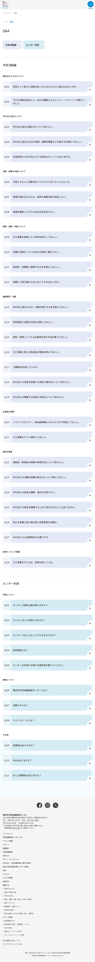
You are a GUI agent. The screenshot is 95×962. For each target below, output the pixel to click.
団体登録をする (9, 921)
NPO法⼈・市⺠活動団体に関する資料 (17, 863)
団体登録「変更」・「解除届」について (17, 924)
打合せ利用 (8, 928)
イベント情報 (8, 841)
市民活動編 (10, 45)
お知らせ (6, 855)
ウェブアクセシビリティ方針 (12, 944)
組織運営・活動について (12, 906)
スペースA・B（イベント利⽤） (15, 935)
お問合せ (6, 881)
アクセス (6, 874)
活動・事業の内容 (10, 892)
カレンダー (17, 828)
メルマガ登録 (8, 877)
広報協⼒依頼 (8, 910)
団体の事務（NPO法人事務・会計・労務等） (19, 913)
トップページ (7, 13)
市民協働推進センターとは (12, 837)
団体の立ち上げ (9, 889)
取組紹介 (6, 848)
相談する (6, 885)
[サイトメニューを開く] (90, 5)
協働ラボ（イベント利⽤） (13, 931)
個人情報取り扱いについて (12, 940)
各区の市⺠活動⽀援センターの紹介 (16, 866)
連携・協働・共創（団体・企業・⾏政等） (18, 899)
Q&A (4, 870)
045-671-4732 (14, 820)
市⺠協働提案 (8, 852)
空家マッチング (9, 903)
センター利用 (32, 45)
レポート (6, 844)
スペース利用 (7, 917)
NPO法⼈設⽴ (8, 896)
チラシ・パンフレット (11, 859)
